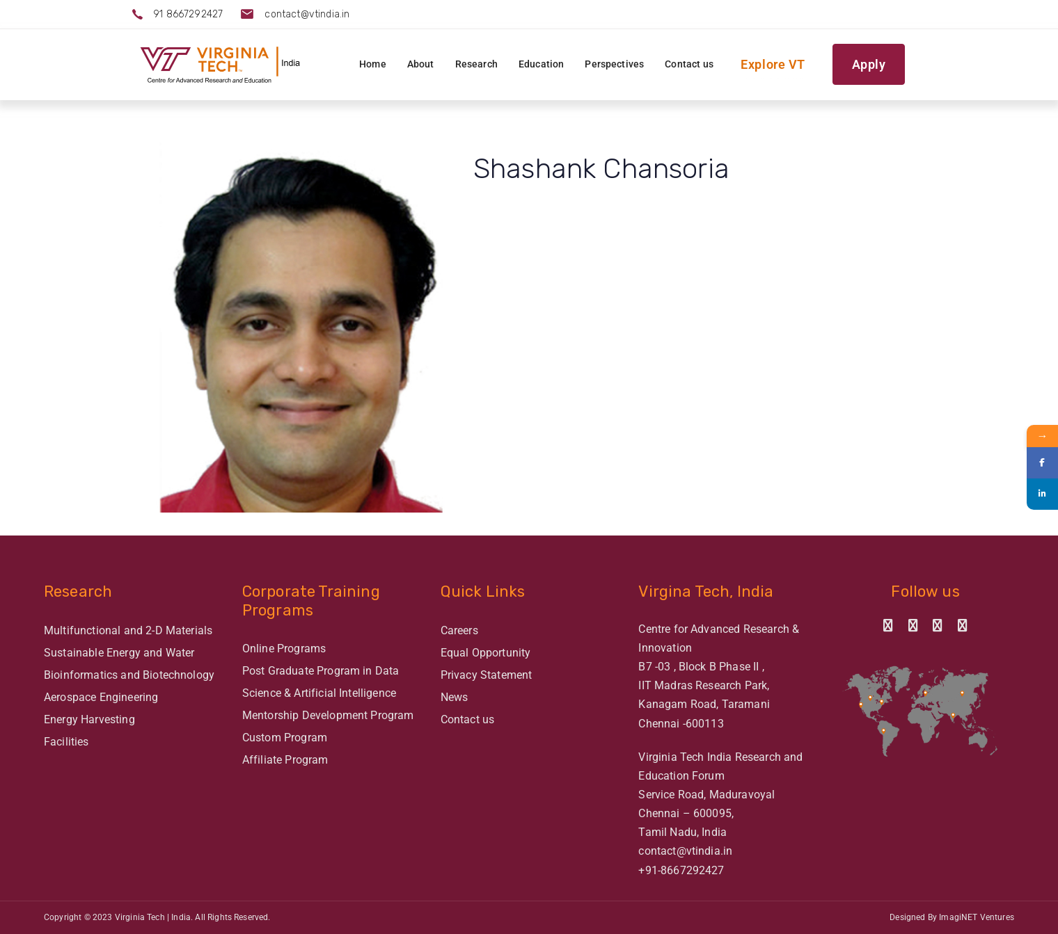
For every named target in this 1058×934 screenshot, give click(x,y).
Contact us (468, 719)
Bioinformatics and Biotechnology (129, 675)
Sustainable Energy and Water (119, 652)
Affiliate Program (285, 759)
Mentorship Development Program (328, 715)
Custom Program (284, 737)
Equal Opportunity (486, 652)
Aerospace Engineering (101, 697)
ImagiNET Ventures (976, 917)
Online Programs (284, 648)
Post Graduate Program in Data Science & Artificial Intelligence (321, 682)
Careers (459, 630)
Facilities (66, 741)
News (454, 697)
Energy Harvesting (89, 719)
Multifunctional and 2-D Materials (128, 630)
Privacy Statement (486, 675)
